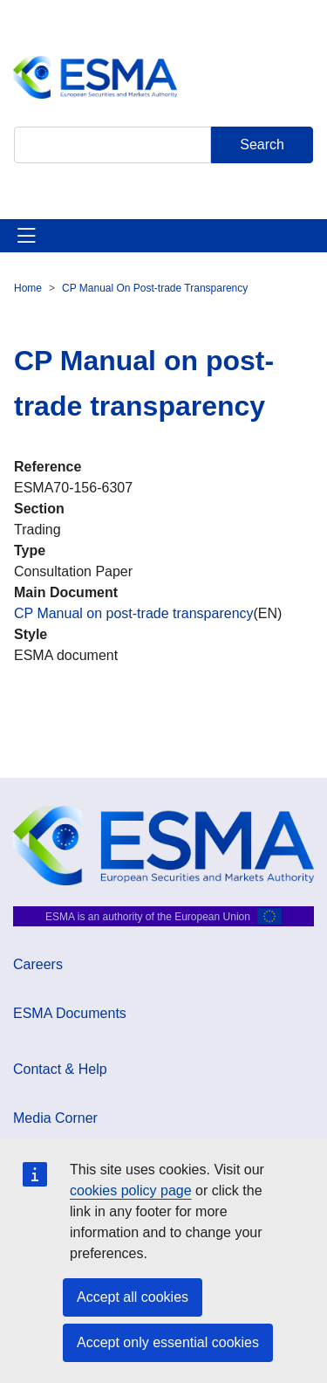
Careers (38, 964)
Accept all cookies (132, 1297)
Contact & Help (60, 1069)
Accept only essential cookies (168, 1342)
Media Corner (55, 1118)
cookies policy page (131, 1190)
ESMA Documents (69, 1013)
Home (28, 288)
